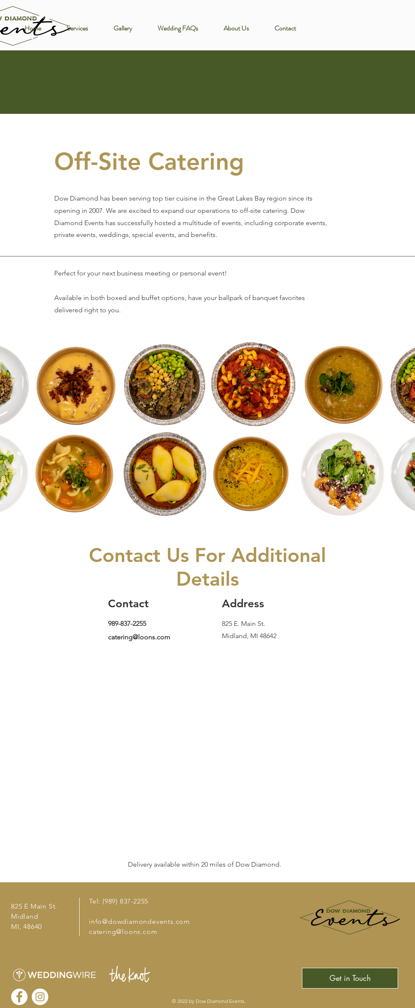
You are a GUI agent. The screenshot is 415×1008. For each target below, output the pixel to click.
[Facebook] (19, 997)
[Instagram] (40, 997)
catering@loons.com (139, 637)
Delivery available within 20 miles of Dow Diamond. (205, 864)
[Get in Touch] (350, 978)
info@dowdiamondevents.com (139, 921)
